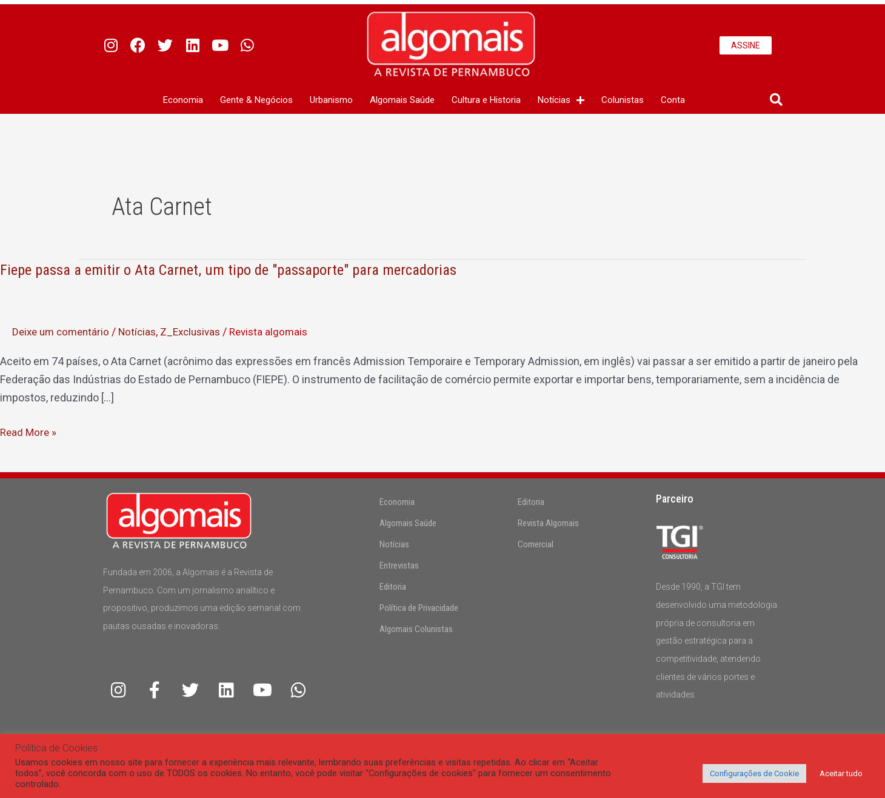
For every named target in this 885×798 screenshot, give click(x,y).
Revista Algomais (548, 523)
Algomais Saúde (402, 99)
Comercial (535, 544)
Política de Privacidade (418, 607)
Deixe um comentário (63, 331)
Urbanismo (331, 99)
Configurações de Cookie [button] (754, 773)
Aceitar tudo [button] (841, 773)
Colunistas (622, 99)
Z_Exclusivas (200, 331)
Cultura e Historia (486, 99)
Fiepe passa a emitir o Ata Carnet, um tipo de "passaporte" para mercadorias (241, 269)
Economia (183, 99)
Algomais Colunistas (416, 629)
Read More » (29, 432)
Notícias (144, 331)
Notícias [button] (561, 100)
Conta (673, 99)
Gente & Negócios (256, 99)
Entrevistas (399, 565)
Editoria (392, 586)
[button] (776, 100)
